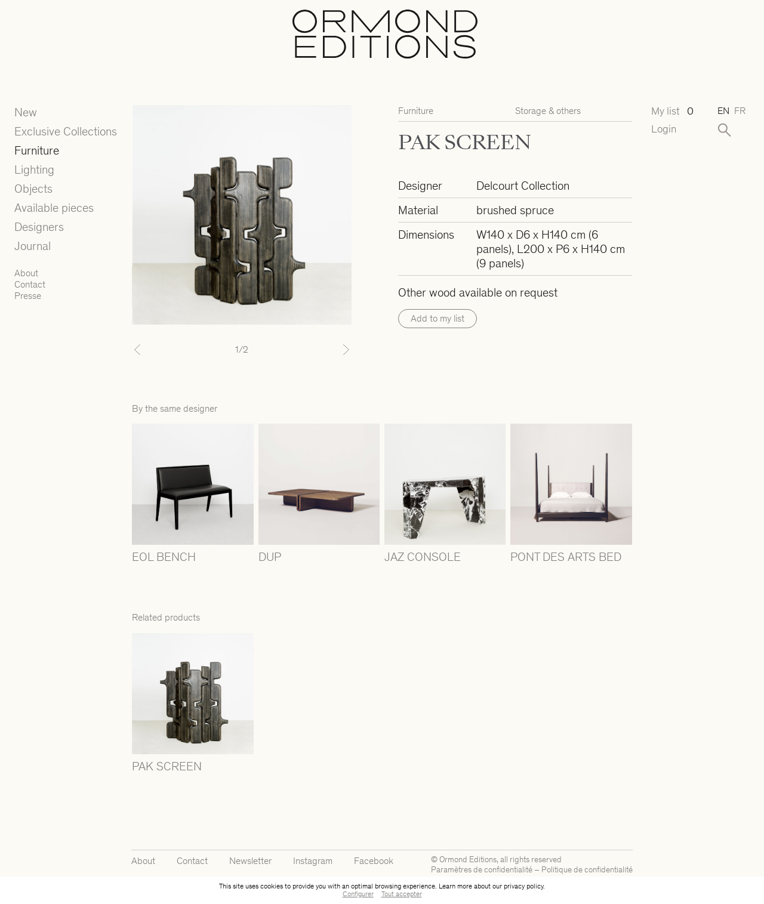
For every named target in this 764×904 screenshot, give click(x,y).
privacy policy (523, 886)
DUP (269, 557)
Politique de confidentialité (587, 870)
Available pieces (54, 207)
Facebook (373, 860)
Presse (27, 295)
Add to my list (437, 318)
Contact (29, 284)
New (25, 112)
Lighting (34, 169)
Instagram (312, 860)
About (26, 273)
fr (739, 110)
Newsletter (250, 860)
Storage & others (548, 110)
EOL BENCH (164, 557)
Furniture (36, 150)
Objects (33, 188)
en (723, 110)
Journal (32, 246)
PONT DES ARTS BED (565, 557)
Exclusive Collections (65, 131)
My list (672, 111)
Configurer (358, 894)
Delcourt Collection (522, 185)
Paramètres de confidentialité (481, 870)
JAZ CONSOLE (422, 557)
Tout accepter (401, 894)
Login (663, 129)
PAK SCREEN (167, 766)
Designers (39, 227)
